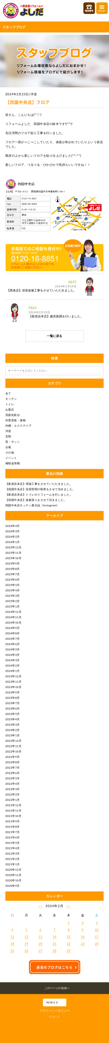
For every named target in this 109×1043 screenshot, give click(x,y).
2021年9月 (12, 821)
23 (82, 944)
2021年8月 (12, 826)
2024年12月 (13, 612)
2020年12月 (13, 869)
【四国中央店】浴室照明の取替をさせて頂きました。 (40, 489)
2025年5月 (12, 585)
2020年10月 (13, 880)
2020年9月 (12, 885)
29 (68, 951)
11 (12, 937)
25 (12, 951)
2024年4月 (12, 654)
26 (26, 951)
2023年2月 (12, 730)
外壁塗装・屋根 (15, 420)
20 (40, 944)
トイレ (9, 404)
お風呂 (9, 409)
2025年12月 (13, 547)
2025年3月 (12, 595)
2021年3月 (12, 853)
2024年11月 (13, 617)
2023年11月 (13, 681)
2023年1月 (12, 735)
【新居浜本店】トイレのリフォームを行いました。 (39, 494)
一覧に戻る (54, 336)
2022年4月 (12, 783)
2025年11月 (13, 552)
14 (54, 937)
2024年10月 (13, 622)
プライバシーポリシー (54, 1010)
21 (54, 944)
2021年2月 (12, 859)
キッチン (11, 399)
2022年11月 (13, 746)
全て (8, 393)
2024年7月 (12, 638)
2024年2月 (12, 665)
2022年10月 (13, 751)
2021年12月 (13, 805)
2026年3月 (12, 531)
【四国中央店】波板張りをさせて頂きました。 (36, 500)
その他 (9, 452)
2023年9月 (12, 692)
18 (12, 944)
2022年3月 (12, 789)
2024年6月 (12, 644)
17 (96, 937)
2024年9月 (12, 628)
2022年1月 (12, 800)
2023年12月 (13, 676)
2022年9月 (12, 757)
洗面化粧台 (12, 415)
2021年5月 (12, 842)
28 (54, 951)
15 (68, 937)
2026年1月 (12, 542)
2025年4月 (12, 590)
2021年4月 (12, 848)
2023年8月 (12, 697)
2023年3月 (12, 724)
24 (96, 944)
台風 (8, 447)
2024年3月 (12, 660)
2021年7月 (12, 832)
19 (26, 944)
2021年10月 (13, 816)
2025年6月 (12, 579)
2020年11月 (13, 875)
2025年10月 (13, 558)
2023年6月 (12, 708)
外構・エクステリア (18, 425)
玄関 (8, 436)
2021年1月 (12, 864)
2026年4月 (12, 526)
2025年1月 (12, 606)
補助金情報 (12, 463)
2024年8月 (12, 633)
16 (82, 937)
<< (40, 906)
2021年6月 (12, 837)
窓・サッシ (12, 441)
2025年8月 (12, 569)
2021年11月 (13, 810)
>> (68, 906)
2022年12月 (13, 740)
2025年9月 (12, 563)
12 (26, 937)
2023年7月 (12, 703)
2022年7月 (12, 767)
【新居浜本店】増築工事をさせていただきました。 (39, 484)
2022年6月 (12, 773)
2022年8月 (12, 762)
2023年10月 (13, 687)
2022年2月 (12, 794)
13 (40, 937)
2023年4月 (12, 719)
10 (96, 930)
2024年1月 (12, 671)
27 (40, 951)
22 (68, 944)
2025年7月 (12, 574)
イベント (11, 458)
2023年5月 (12, 714)
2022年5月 (12, 778)
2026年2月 (12, 536)
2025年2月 (12, 601)
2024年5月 (12, 649)
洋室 (8, 431)
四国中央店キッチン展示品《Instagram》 (32, 505)
